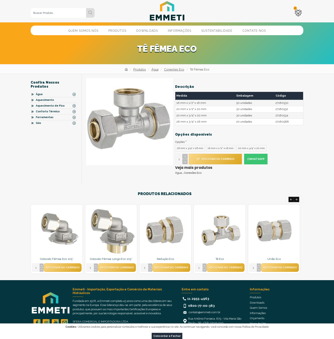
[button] (291, 195)
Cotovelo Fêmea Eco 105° (56, 254)
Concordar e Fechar (167, 336)
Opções (180, 137)
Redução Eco (165, 254)
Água (154, 69)
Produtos (139, 69)
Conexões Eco (174, 69)
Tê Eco (220, 254)
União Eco (274, 254)
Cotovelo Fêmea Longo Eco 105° (111, 254)
